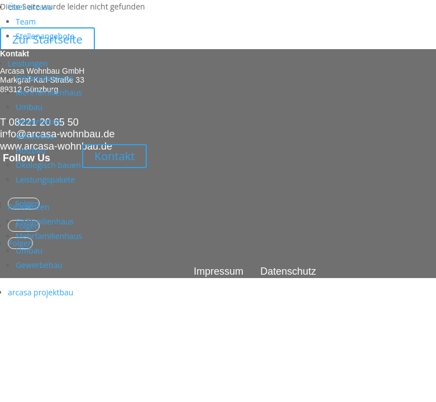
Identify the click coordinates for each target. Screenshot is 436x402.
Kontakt (114, 156)
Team (26, 21)
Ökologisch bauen (48, 165)
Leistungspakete (45, 179)
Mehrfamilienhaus (49, 92)
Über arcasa (29, 7)
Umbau (29, 107)
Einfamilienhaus (45, 78)
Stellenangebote (45, 36)
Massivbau (35, 136)
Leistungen (28, 63)
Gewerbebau (39, 121)
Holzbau (31, 150)
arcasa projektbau (40, 292)
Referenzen (28, 207)
